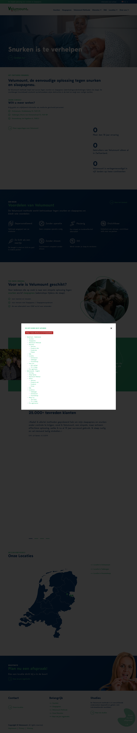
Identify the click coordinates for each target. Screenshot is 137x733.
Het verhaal (34, 365)
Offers (31, 378)
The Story (33, 399)
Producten (34, 350)
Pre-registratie (33, 369)
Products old (34, 382)
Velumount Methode (35, 342)
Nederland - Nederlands (34, 337)
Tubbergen (34, 359)
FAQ (30, 354)
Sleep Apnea (32, 375)
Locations (32, 390)
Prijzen (33, 352)
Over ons (31, 363)
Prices (32, 386)
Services (33, 346)
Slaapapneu (32, 341)
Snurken (31, 339)
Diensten (31, 344)
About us (31, 397)
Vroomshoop (34, 361)
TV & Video (34, 367)
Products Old (35, 348)
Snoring (31, 373)
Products (33, 384)
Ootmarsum (34, 358)
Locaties (31, 356)
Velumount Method (34, 376)
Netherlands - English (33, 371)
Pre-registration (33, 403)
